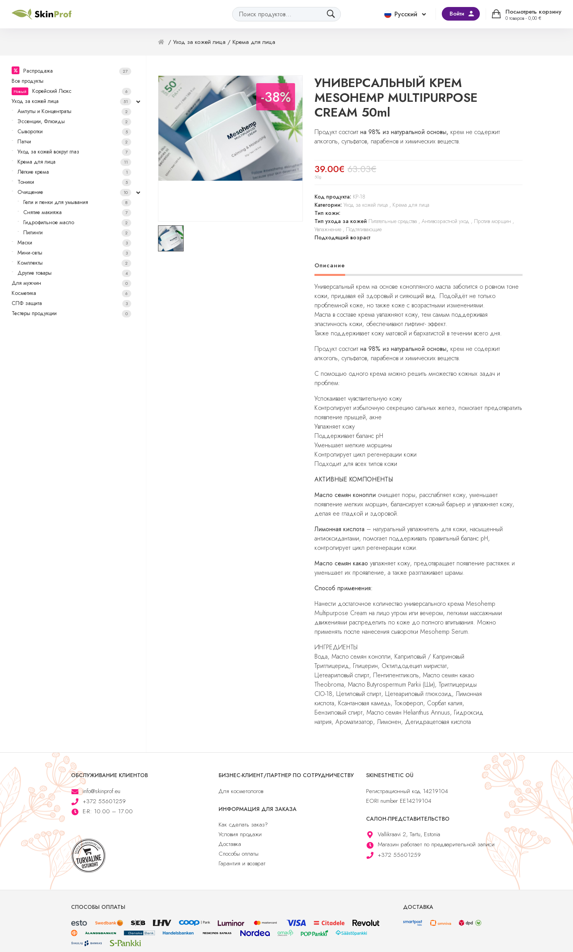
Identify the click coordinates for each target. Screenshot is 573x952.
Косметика (71, 293)
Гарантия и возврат (242, 863)
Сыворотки (74, 131)
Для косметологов (241, 791)
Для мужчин (71, 283)
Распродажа (77, 71)
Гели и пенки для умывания (77, 202)
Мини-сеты (74, 253)
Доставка (230, 844)
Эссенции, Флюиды (74, 121)
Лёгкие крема (74, 172)
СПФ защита (71, 303)
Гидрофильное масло (77, 222)
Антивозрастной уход (445, 221)
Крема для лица (74, 162)
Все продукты (27, 81)
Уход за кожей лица (71, 101)
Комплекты (74, 263)
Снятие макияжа (77, 212)
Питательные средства (392, 221)
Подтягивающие (364, 229)
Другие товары (74, 273)
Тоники (74, 182)
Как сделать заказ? (243, 824)
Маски (74, 243)
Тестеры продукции (71, 313)
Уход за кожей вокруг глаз (74, 152)
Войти (457, 13)
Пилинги (77, 232)
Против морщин (492, 221)
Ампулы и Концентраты (74, 111)
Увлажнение (327, 229)
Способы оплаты (239, 853)
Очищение (74, 192)
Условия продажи (240, 834)
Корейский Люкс (71, 91)
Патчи (74, 142)
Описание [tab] (329, 265)
